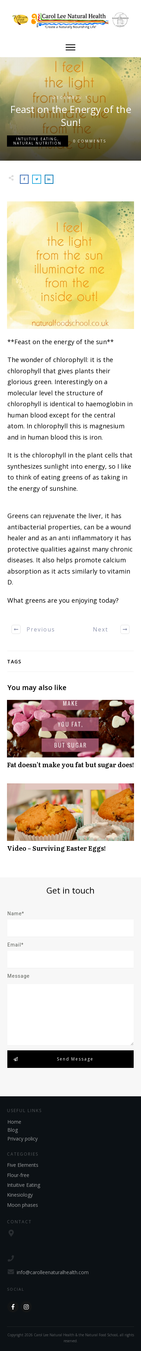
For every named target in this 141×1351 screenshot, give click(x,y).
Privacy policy (22, 1138)
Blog (12, 1129)
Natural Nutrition (37, 143)
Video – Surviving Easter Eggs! (70, 821)
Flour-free (18, 1175)
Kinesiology (20, 1194)
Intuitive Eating (36, 138)
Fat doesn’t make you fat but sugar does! (70, 738)
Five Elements (22, 1165)
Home (14, 1121)
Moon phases (22, 1205)
